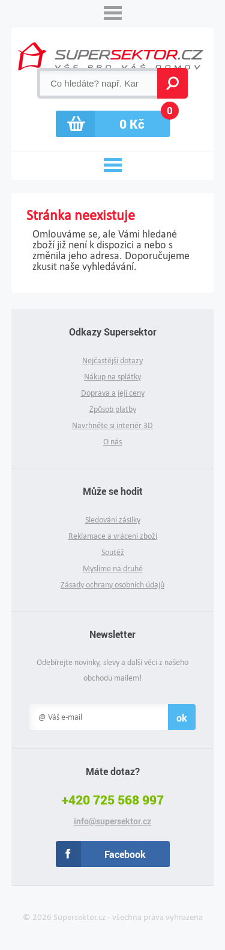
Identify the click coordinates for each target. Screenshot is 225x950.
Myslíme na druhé (113, 568)
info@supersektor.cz (112, 821)
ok (181, 717)
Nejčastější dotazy (112, 360)
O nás (112, 442)
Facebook (125, 854)
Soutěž (112, 552)
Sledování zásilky (112, 520)
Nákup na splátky (112, 377)
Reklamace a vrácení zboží (112, 536)
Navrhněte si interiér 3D (112, 425)
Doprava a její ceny (113, 393)
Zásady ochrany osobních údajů (112, 585)
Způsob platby (112, 409)
